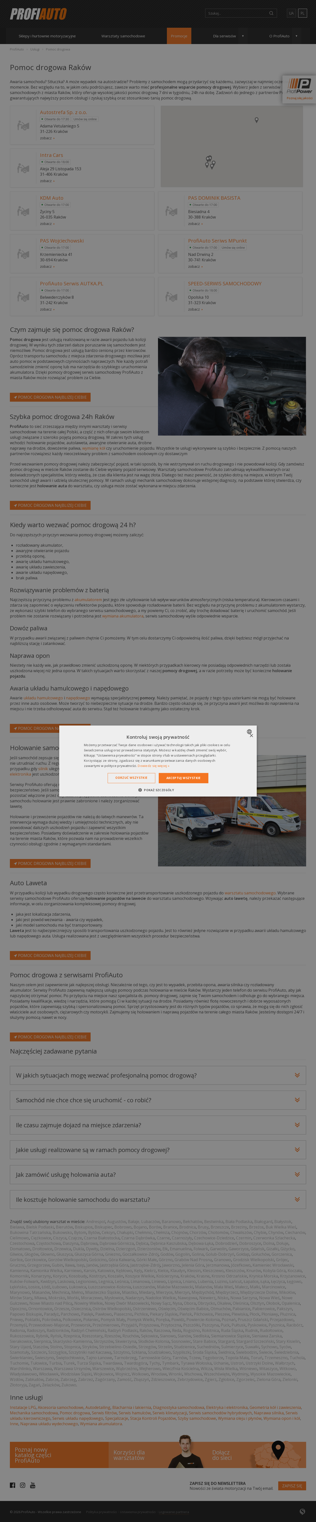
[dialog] (158, 761)
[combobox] (250, 731)
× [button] (251, 736)
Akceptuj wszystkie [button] (183, 778)
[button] (158, 790)
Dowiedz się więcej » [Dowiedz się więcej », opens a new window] (153, 765)
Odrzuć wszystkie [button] (131, 778)
